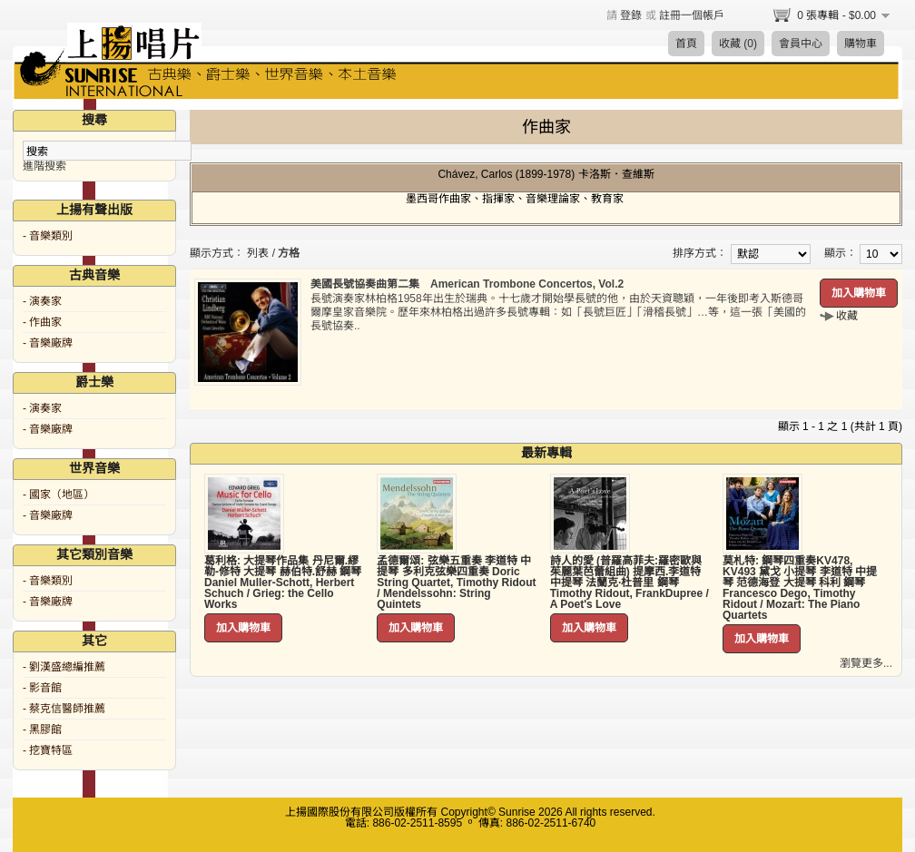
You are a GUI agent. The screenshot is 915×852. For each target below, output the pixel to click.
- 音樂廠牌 (48, 343)
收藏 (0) (738, 43)
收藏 (847, 315)
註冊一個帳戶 (691, 15)
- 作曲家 (42, 322)
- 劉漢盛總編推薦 (64, 667)
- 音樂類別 (48, 236)
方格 (289, 253)
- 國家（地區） (58, 494)
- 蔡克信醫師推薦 (64, 708)
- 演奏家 (42, 301)
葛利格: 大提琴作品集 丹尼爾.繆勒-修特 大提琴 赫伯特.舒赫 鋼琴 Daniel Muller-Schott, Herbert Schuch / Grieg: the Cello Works (282, 582)
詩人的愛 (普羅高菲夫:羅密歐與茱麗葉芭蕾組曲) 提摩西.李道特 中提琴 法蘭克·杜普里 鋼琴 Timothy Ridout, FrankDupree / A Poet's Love (629, 582)
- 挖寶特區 (48, 750)
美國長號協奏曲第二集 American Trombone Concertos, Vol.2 (467, 284)
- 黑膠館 (42, 729)
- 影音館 (42, 687)
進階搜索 (44, 166)
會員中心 (800, 43)
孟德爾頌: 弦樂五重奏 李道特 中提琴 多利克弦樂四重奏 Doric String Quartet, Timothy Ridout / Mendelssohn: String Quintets (456, 582)
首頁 (686, 43)
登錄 (631, 15)
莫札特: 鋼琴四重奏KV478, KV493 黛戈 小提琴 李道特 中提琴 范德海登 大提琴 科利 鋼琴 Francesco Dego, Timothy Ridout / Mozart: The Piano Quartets (800, 588)
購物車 (860, 43)
